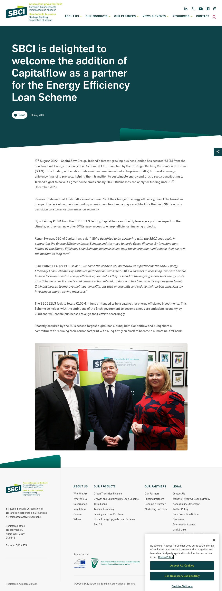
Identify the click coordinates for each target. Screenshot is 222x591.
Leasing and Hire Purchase (109, 514)
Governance (80, 503)
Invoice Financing (104, 509)
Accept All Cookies (182, 581)
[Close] (214, 556)
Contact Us (179, 493)
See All (98, 524)
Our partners (126, 16)
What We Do (80, 498)
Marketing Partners (156, 509)
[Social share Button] (218, 152)
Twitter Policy (180, 509)
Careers (77, 514)
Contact (202, 16)
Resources (183, 16)
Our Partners (152, 493)
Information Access (184, 524)
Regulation (79, 509)
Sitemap (177, 539)
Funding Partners (154, 498)
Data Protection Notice (186, 514)
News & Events (155, 16)
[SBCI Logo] (34, 21)
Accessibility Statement (186, 503)
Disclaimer (179, 519)
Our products (98, 16)
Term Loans (100, 503)
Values (77, 519)
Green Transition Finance (108, 493)
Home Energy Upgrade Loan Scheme (114, 519)
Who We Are (80, 493)
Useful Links (179, 529)
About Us (73, 16)
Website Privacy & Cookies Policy (191, 498)
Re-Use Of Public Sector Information (193, 534)
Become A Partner (155, 503)
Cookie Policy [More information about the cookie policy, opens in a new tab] (165, 573)
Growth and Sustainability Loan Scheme (116, 498)
